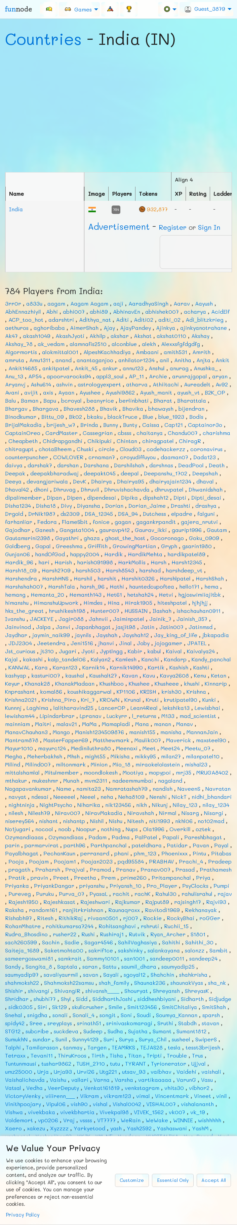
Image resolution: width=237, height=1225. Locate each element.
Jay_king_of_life (175, 634)
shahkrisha (193, 974)
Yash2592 (139, 1128)
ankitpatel (56, 368)
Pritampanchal (171, 877)
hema (211, 586)
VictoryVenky (22, 1095)
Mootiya (133, 772)
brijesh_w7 (61, 424)
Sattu (109, 966)
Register (173, 227)
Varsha (124, 1079)
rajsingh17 (187, 901)
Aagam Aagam (89, 303)
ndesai (39, 796)
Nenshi (158, 796)
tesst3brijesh (203, 1047)
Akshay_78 (19, 343)
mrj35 (183, 772)
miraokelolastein (157, 764)
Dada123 (204, 457)
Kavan (130, 675)
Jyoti (88, 651)
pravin (39, 877)
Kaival (174, 651)
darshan (68, 465)
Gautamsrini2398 (27, 537)
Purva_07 (71, 893)
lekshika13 (176, 707)
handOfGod (50, 554)
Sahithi (171, 942)
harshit (106, 578)
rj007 (130, 917)
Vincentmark (172, 1095)
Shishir (14, 990)
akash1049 (36, 335)
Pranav (125, 869)
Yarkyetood (89, 1128)
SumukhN (16, 1039)
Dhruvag (64, 489)
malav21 (66, 723)
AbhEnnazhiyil (23, 311)
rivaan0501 (103, 917)
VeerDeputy (63, 1087)
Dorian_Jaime (147, 505)
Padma (121, 837)
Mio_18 (121, 764)
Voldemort (19, 1120)
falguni (206, 513)
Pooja (16, 861)
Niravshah (140, 812)
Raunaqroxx (124, 909)
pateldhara (147, 845)
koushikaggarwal (89, 691)
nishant (48, 820)
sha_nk (217, 982)
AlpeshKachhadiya (107, 351)
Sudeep (93, 1031)
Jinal (125, 643)
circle (106, 448)
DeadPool (191, 465)
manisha (171, 731)
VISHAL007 (161, 1103)
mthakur (16, 780)
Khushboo (112, 683)
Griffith (98, 545)
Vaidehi (186, 1071)
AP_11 (136, 376)
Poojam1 (65, 861)
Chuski (85, 448)
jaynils (83, 634)
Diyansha (88, 505)
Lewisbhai (207, 707)
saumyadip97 (22, 974)
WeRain (131, 1120)
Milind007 (38, 764)
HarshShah (210, 578)
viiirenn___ (60, 1095)
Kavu (149, 675)
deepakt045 (100, 473)
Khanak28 (37, 683)
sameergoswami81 (29, 958)
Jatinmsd (200, 626)
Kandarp (175, 659)
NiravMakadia (103, 812)
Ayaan (66, 392)
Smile (115, 1006)
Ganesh (44, 529)
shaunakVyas (186, 982)
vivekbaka (41, 1112)
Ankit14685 (22, 368)
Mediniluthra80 (91, 748)
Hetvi (166, 594)
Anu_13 (14, 376)
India (16, 209)
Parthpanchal (108, 845)
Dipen (74, 497)
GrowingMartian (134, 545)
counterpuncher (26, 457)
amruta (14, 360)
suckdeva (66, 1031)
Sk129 (59, 1006)
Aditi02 (143, 319)
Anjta (203, 360)
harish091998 (95, 562)
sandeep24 (203, 958)
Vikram (89, 1095)
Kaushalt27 (103, 675)
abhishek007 (162, 311)
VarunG (186, 1079)
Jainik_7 (160, 618)
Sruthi (165, 1023)
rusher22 (64, 934)
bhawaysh (160, 408)
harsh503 (88, 570)
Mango (61, 731)
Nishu (115, 820)
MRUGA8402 (212, 772)
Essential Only (173, 1180)
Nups (132, 829)
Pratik (17, 877)
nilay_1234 (215, 804)
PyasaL (98, 893)
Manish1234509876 (99, 731)
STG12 (13, 1031)
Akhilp (97, 335)
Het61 (114, 594)
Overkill (180, 829)
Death (217, 465)
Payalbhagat (21, 853)
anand (63, 360)
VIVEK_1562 (149, 1112)
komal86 (51, 691)
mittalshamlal (22, 772)
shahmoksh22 (22, 982)
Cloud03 (131, 448)
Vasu (207, 1079)
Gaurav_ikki (151, 529)
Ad (119, 226)
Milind (12, 764)
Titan (135, 1055)
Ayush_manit (156, 392)
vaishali (211, 1071)
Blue (148, 416)
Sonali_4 (83, 1014)
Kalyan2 (101, 659)
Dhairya (101, 481)
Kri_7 (88, 699)
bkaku (95, 416)
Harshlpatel (175, 578)
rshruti (150, 926)
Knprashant (20, 691)
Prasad (185, 869)
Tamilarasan (42, 1047)
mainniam (17, 723)
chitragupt (19, 448)
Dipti (179, 497)
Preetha (85, 877)
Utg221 (108, 1071)
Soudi (144, 1014)
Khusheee (167, 683)
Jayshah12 (135, 634)
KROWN (109, 699)
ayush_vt (188, 392)
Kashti (201, 667)
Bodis (196, 416)
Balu (10, 400)
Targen (97, 1047)
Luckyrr (117, 715)
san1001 (134, 958)
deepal (130, 473)
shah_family (114, 982)
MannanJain (202, 731)
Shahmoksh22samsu (69, 982)
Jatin (147, 626)
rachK (142, 893)
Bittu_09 (52, 416)
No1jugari (17, 829)
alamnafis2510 (88, 343)
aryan (220, 376)
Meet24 (170, 748)
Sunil (61, 1039)
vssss (86, 1120)
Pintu (199, 853)
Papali (170, 837)
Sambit (218, 950)
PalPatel (146, 837)
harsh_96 (92, 586)
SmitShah (214, 1006)
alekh (149, 343)
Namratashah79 (127, 788)
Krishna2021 (21, 699)
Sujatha (138, 1031)
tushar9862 (56, 1063)
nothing (111, 829)
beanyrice (100, 400)
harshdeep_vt (184, 570)
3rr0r (13, 303)
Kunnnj (13, 707)
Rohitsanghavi (117, 926)
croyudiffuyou (138, 457)
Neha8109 (131, 796)
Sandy (13, 966)
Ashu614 (41, 384)
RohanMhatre (23, 926)
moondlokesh (101, 772)
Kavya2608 (174, 675)
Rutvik (137, 934)
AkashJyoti (69, 335)
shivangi (38, 990)
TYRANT (135, 1063)
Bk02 (75, 416)
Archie (158, 376)
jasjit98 (125, 626)
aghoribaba (49, 327)
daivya (14, 465)
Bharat (163, 400)
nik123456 (118, 804)
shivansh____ (102, 990)
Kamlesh (126, 659)
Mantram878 (21, 740)
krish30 (171, 691)
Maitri (43, 723)
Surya (126, 1039)
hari (43, 562)
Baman (29, 400)
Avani (12, 392)
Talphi (13, 1047)
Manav (184, 723)
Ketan (218, 675)
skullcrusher (88, 1006)
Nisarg (190, 812)
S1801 (198, 934)
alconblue (124, 343)
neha (107, 796)
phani (121, 853)
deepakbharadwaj (54, 473)
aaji (118, 303)
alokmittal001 (60, 351)
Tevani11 (42, 1055)
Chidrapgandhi (62, 440)
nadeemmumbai (132, 780)
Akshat (143, 335)
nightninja (21, 804)
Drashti (180, 505)
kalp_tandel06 (67, 659)
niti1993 (159, 820)
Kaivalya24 (201, 651)
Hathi (117, 586)
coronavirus (206, 448)
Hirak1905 (138, 602)
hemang (15, 594)
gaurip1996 (187, 529)
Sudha (115, 1031)
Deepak (15, 473)
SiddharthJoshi (112, 998)
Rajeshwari (95, 901)
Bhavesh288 (79, 408)
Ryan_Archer (168, 934)
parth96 (74, 845)
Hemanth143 (85, 594)
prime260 (134, 877)
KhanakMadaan (74, 683)
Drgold (14, 513)
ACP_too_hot (25, 319)
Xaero (13, 1128)
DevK (79, 481)
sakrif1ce (100, 950)
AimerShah (84, 327)
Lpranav (91, 715)
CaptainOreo (22, 432)
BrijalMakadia (23, 424)
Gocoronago (167, 537)
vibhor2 (199, 1087)
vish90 (79, 1103)
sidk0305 (20, 1006)
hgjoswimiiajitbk (199, 594)
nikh (141, 804)
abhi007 (74, 311)
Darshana (96, 465)
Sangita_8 (39, 966)
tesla (174, 1047)
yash (116, 1128)
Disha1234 (18, 505)
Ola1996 (153, 829)
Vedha (34, 1087)
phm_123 (145, 853)
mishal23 (196, 764)
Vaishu (58, 1079)
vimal (143, 1095)
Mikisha (120, 756)
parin (12, 845)
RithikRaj (70, 917)
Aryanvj (15, 384)
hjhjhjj (200, 602)
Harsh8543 (120, 570)
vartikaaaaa (154, 1079)
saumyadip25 (178, 966)
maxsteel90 (211, 740)
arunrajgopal (189, 376)
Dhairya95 (130, 481)
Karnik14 (93, 667)
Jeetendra (51, 643)
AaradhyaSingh (148, 303)
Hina (114, 602)
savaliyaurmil (61, 974)
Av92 (221, 384)
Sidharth (192, 998)
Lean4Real (144, 707)
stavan (210, 1023)
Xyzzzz (59, 1128)
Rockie (152, 917)
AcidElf (220, 311)
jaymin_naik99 (51, 634)
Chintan (127, 440)
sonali (60, 1014)
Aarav (181, 303)
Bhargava (45, 408)
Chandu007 (183, 432)
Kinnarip (216, 683)
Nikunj (160, 804)
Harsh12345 (186, 562)
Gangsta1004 (77, 529)
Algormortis (21, 351)
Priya (203, 877)
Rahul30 (165, 893)
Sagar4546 (98, 942)
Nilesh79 (39, 812)
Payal (221, 845)
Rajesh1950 (23, 901)
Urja (43, 1071)
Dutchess (154, 513)
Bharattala (191, 400)
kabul (154, 651)
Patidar (177, 845)
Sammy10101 (103, 958)
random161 (43, 909)
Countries (43, 38)
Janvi (63, 626)
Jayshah (106, 634)
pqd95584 (131, 861)
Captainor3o (205, 424)
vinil (221, 1095)
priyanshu (92, 885)
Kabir (135, 651)
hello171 (189, 586)
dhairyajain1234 (170, 481)
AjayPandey (135, 327)
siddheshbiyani (156, 998)
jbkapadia (215, 634)
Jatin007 (171, 626)
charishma (216, 432)
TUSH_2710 (90, 1063)
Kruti (152, 699)
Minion (99, 764)
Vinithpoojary (23, 1103)
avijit (31, 392)
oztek (203, 829)
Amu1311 (39, 360)
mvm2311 (95, 780)
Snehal (13, 1014)
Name (63, 788)
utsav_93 (134, 1071)
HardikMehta (145, 554)
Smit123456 (142, 1006)
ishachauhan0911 (198, 610)
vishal (100, 1103)
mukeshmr (45, 780)
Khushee (139, 683)
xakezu (36, 1128)
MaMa (89, 723)
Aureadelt (197, 384)
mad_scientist (198, 715)
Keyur (12, 683)
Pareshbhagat (203, 837)
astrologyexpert (99, 384)
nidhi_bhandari (212, 796)
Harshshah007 (24, 586)
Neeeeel (64, 796)
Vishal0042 (127, 1103)
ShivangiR (67, 990)
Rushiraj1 (112, 934)
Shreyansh (166, 990)
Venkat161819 (102, 1087)
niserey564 (19, 820)
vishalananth (197, 1103)
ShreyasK (197, 990)
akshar (120, 335)
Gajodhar (17, 529)
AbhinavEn (126, 311)
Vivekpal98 (114, 1112)
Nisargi (213, 812)
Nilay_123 (185, 804)
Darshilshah (129, 465)
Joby (143, 643)
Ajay (109, 327)
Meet (149, 748)
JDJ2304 (20, 643)
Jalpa (43, 626)
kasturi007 (45, 675)
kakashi (33, 659)
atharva (137, 384)
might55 (95, 756)
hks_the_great (24, 610)
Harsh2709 (56, 570)
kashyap (15, 675)
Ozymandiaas (65, 837)
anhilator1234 (136, 360)
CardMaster (61, 432)
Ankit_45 (86, 368)
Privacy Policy (23, 1215)
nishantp (74, 820)
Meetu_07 (197, 748)
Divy (66, 505)
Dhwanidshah (206, 489)
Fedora (47, 521)
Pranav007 (155, 869)
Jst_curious (20, 651)
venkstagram (142, 1087)
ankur (110, 368)
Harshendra (21, 578)
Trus (197, 1055)
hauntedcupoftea (151, 586)
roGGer (209, 917)
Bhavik (108, 408)
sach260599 (21, 942)
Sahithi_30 (199, 942)
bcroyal (71, 400)
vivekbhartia (77, 1112)
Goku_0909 (204, 537)
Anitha (182, 360)
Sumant (162, 1031)
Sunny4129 (85, 1039)
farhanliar (18, 521)
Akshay (200, 335)
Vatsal (13, 1087)
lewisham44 (20, 715)
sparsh (211, 1014)
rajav (225, 893)
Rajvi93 (216, 901)
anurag (179, 368)
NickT (179, 796)
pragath (19, 869)
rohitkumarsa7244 (69, 926)
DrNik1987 (41, 513)
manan (162, 723)
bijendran (191, 408)
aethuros (17, 327)
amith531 (175, 351)
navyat (17, 796)
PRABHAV (161, 861)
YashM (200, 1128)
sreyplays (59, 1023)
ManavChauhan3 (26, 731)
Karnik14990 (126, 667)
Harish (63, 562)
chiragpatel (158, 440)
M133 (167, 715)
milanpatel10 (203, 756)
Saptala (67, 966)
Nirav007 (67, 812)
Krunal (132, 699)
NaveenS (188, 788)
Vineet (202, 1095)
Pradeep (220, 861)
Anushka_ (206, 368)
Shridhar (17, 998)
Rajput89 (157, 901)
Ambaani (147, 351)
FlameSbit (75, 521)
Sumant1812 (191, 1031)
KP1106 (126, 691)
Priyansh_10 (126, 885)
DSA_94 (128, 513)
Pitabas (221, 853)
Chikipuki (99, 440)
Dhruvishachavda (127, 489)
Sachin (51, 942)
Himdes (93, 602)
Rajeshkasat (59, 901)
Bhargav (16, 408)
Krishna (196, 691)
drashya (205, 505)
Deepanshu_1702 (165, 473)
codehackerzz (166, 448)
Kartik (156, 667)
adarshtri (61, 319)
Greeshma (69, 545)
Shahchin (162, 974)
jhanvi (106, 643)
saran (89, 966)
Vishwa (14, 1112)
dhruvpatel (169, 489)
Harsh (158, 562)
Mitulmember (62, 772)
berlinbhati (134, 400)
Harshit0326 (138, 578)
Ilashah (162, 610)
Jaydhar (16, 634)
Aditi (122, 319)
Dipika (129, 497)
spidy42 (15, 1023)
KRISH (148, 691)
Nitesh (135, 820)
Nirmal (167, 812)
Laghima (37, 707)
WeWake (157, 1120)
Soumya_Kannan (176, 1014)
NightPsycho (56, 804)
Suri (109, 1039)
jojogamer (168, 643)
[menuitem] (48, 9)
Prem (108, 877)
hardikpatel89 (186, 554)
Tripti (154, 1055)
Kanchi (150, 659)
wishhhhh (209, 1120)
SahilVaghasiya (137, 942)
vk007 (177, 1112)
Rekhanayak (201, 909)
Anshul (157, 368)
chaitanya (149, 432)
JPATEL (196, 643)
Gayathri (67, 537)
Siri (42, 1006)
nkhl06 (184, 820)
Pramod (100, 869)
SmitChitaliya (179, 1006)
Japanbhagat (93, 626)
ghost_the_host (125, 537)
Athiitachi (166, 384)
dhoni (41, 489)
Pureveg (19, 893)
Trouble (177, 1055)
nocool (44, 829)
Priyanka (17, 885)
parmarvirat (41, 845)
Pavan (201, 845)
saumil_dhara (138, 966)
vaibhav (161, 1071)
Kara (41, 667)
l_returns (144, 715)
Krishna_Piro (59, 699)
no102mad (211, 820)
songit (108, 1014)
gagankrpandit (156, 521)
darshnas (161, 465)
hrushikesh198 (67, 610)
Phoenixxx (174, 853)
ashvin (64, 384)
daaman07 (174, 457)
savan (90, 974)
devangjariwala (47, 481)
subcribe (37, 1031)
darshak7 (40, 465)
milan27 (171, 756)
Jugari (67, 651)
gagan (123, 521)
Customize (132, 1180)
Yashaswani (172, 1128)
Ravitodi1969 (162, 909)
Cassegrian (98, 432)
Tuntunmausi (20, 1063)
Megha (13, 756)
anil (164, 360)
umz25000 (18, 1071)
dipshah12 (155, 497)
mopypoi (160, 772)
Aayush (204, 303)
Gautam (217, 529)
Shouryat (136, 990)
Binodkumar (20, 416)
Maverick (178, 740)
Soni (126, 1014)
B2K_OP (215, 392)
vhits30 (174, 1087)
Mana (142, 723)
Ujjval (198, 1063)
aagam (56, 303)
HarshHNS (55, 578)
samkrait (70, 958)
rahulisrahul (197, 893)
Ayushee (90, 392)
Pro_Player (162, 885)
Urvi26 (85, 1071)
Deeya (13, 481)
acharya (195, 311)
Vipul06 (56, 1103)
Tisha (116, 1055)
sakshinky (130, 950)
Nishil (97, 820)
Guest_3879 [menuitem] (205, 8)
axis (48, 392)
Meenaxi (126, 748)
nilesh (15, 812)
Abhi (52, 311)
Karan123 (65, 667)
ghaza (92, 537)
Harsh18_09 (21, 570)
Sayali (111, 974)
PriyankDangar (54, 885)
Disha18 (46, 505)
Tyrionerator (168, 1063)
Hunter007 (104, 610)
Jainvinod (18, 626)
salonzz (194, 950)
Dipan (54, 497)
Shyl (66, 998)
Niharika (88, 804)
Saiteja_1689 (22, 950)
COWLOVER (68, 457)
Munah (71, 780)
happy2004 (84, 554)
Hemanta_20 (47, 594)
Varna (101, 1079)
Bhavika (132, 408)
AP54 (35, 376)
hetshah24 (140, 594)
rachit (121, 893)
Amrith (201, 351)
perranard (94, 853)
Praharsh (47, 869)
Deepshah (205, 473)
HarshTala (61, 586)
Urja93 (63, 1071)
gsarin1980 (197, 545)
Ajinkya (165, 327)
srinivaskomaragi (129, 1023)
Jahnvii (98, 618)
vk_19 (197, 1112)
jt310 (47, 651)
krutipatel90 (180, 699)
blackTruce (122, 416)
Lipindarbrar (57, 715)
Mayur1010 (19, 748)
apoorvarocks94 (69, 376)
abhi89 (99, 311)
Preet (61, 877)
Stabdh (187, 1023)
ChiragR (190, 440)
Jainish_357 (191, 618)
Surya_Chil (153, 1039)
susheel (181, 1039)
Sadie (72, 942)
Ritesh (45, 917)
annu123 (133, 368)
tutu (115, 1063)
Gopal (43, 545)
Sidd (81, 998)
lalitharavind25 (73, 707)
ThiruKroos (72, 1055)
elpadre (181, 513)
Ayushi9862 (120, 392)
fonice (101, 521)
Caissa (150, 424)
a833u (34, 303)
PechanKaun (59, 853)
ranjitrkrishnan (83, 909)
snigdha (37, 1014)
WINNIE (183, 1120)
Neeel (87, 796)
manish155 (142, 731)
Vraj (69, 1120)
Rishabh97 (18, 917)
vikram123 (117, 1095)
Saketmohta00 (63, 950)
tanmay (72, 1047)
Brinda (89, 424)
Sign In (209, 227)
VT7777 (106, 1120)
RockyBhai (180, 917)
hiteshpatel (172, 602)
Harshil (83, 578)
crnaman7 (101, 457)
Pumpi (221, 885)
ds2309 (70, 513)
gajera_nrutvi (199, 521)
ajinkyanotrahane (203, 327)
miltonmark (71, 764)
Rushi (88, 934)
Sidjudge (220, 998)
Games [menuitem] (78, 8)
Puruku (45, 893)
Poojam (39, 861)
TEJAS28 (151, 1047)
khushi (192, 683)
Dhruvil (90, 489)
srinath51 (89, 1023)
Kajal (11, 659)
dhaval (205, 481)
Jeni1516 (82, 643)
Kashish (178, 667)
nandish (162, 788)
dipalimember (23, 497)
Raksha (14, 909)
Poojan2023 (97, 861)
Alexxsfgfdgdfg (180, 343)
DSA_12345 (99, 513)
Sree (36, 1023)
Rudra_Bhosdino (26, 934)
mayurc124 (52, 748)
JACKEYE (41, 618)
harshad (150, 570)
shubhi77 (45, 998)
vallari (79, 1079)
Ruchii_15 (176, 926)
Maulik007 (147, 740)
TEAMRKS (123, 1047)
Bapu (49, 400)
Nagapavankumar (28, 788)
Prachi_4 (191, 861)
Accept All (213, 1180)
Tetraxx (15, 1055)
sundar (41, 1039)
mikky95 (145, 756)
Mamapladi (116, 723)
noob (64, 829)
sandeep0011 (167, 958)
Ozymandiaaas (24, 837)
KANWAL (19, 667)
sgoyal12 (135, 974)
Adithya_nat (95, 319)
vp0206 (48, 1120)
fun (18, 9)
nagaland (170, 780)
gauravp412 (114, 529)
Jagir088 (71, 618)
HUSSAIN (136, 610)
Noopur (86, 829)
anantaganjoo (95, 360)
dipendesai (101, 497)
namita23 (88, 788)
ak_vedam (51, 343)
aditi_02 (169, 319)
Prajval (75, 869)
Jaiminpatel (128, 618)
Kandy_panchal (211, 659)
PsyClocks (195, 885)
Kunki (209, 699)
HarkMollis (132, 562)
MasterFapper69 (65, 740)
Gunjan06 (17, 554)
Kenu (200, 675)
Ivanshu (15, 618)
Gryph (169, 545)
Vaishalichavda (25, 1079)
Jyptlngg (111, 651)
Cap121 (173, 424)
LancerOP (111, 707)
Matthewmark (111, 740)
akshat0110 (171, 335)
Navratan (218, 788)
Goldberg (17, 545)
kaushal (74, 675)
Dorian (114, 505)
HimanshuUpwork (56, 602)
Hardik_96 (19, 562)
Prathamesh (216, 869)
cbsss (124, 432)
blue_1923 (171, 416)
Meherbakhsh (44, 756)
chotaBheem (55, 448)
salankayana (164, 950)
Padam (97, 837)
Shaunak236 (149, 982)
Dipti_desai (206, 497)
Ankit (222, 360)
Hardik (113, 554)
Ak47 (11, 335)
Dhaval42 (17, 489)
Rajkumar (127, 901)
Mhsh (73, 756)
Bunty (130, 424)
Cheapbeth (23, 440)
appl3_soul (110, 376)
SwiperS (206, 1039)
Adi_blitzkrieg (205, 319)
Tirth (98, 1055)
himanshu (17, 602)
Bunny (110, 424)
